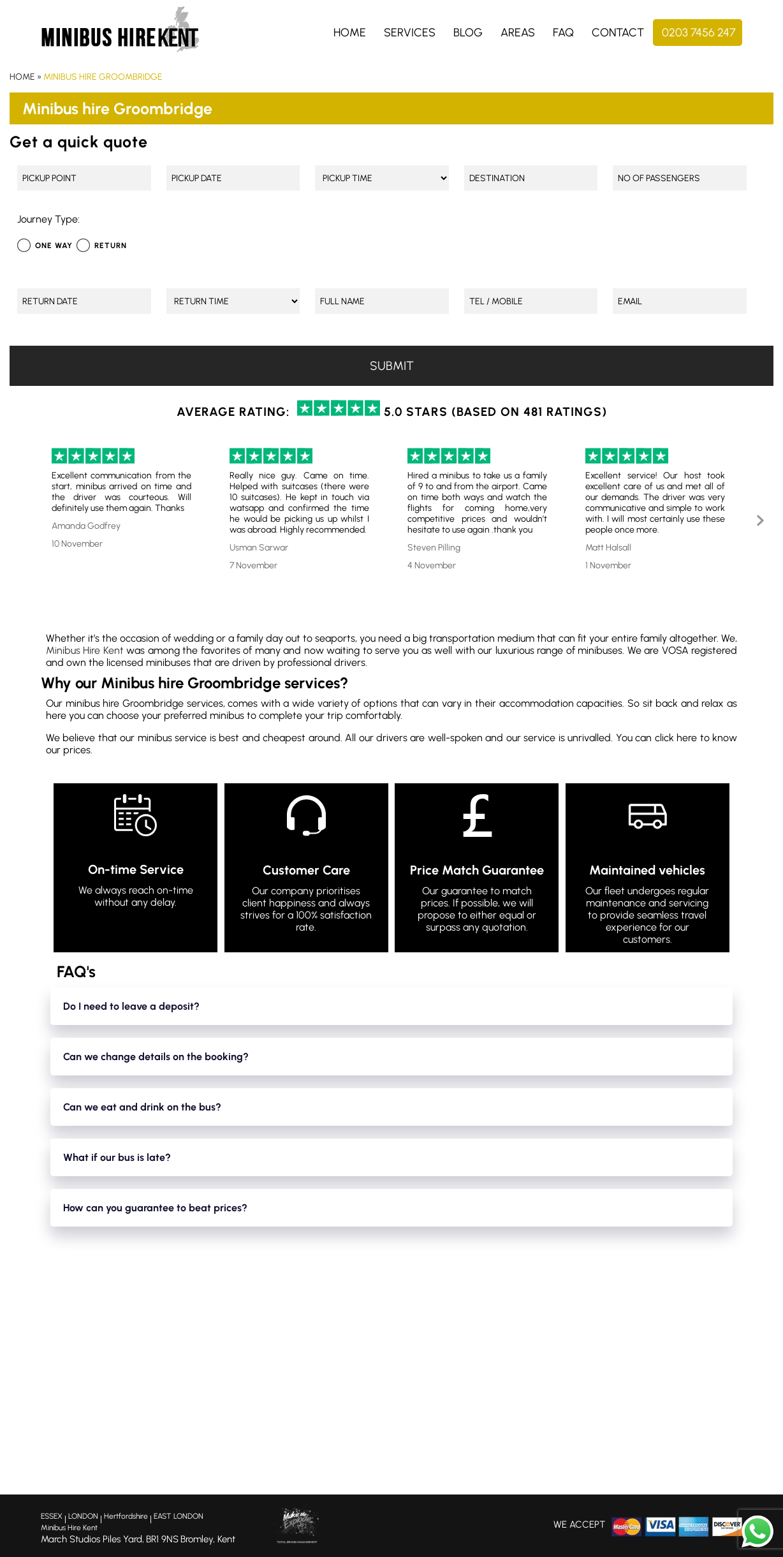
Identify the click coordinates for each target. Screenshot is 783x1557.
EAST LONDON (178, 1516)
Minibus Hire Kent (85, 650)
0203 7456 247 (699, 33)
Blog (468, 33)
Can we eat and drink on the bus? (142, 1107)
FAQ (563, 33)
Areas (518, 33)
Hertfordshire (126, 1516)
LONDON (83, 1516)
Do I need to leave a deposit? (131, 1006)
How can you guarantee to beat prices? (155, 1208)
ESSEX (51, 1516)
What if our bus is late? (117, 1157)
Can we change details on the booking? (156, 1057)
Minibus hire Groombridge (103, 76)
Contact (618, 33)
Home (349, 33)
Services (409, 33)
